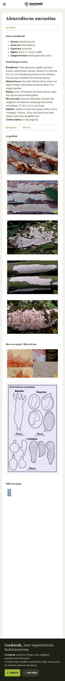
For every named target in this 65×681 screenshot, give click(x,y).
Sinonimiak (10, 27)
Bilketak (26, 127)
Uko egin (30, 672)
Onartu (12, 672)
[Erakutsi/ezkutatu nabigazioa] (4, 4)
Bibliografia (11, 127)
